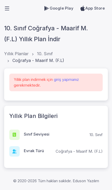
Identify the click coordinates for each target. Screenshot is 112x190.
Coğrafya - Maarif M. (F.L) (38, 60)
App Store (92, 8)
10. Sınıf (45, 53)
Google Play (58, 8)
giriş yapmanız (66, 79)
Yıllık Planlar (16, 53)
